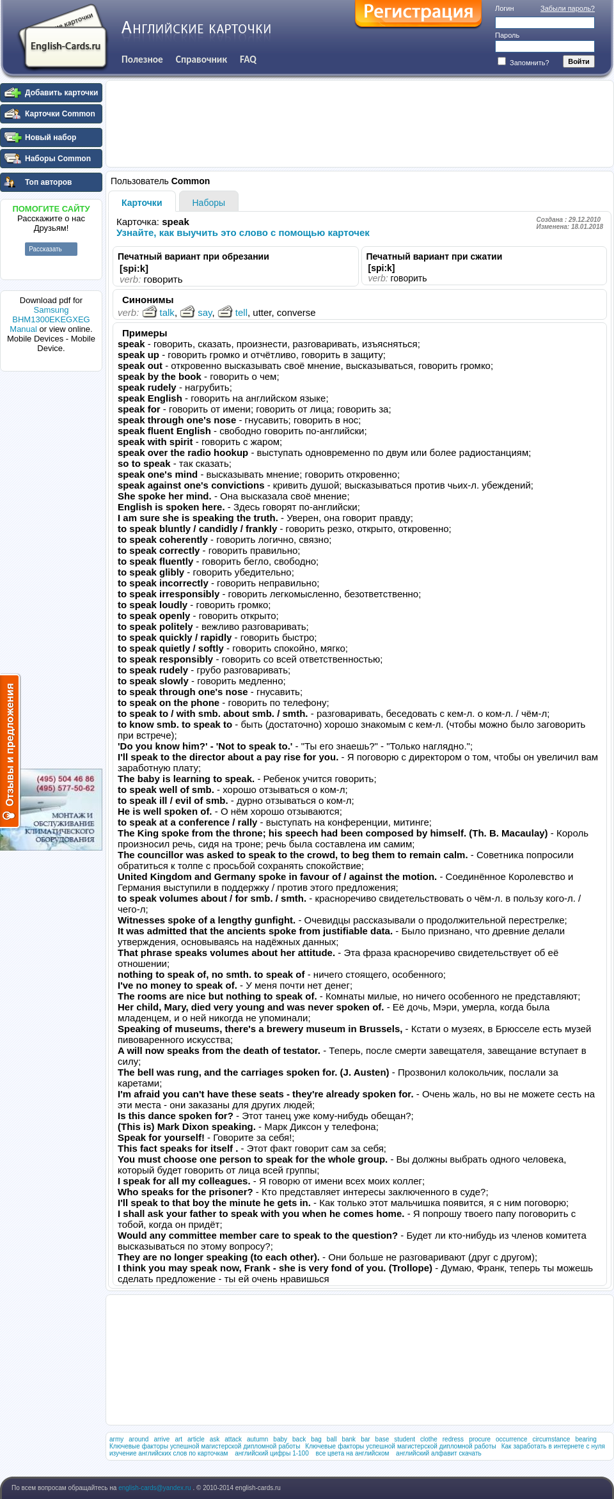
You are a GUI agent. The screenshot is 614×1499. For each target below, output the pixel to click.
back (299, 1439)
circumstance (552, 1439)
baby (280, 1439)
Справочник (201, 59)
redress (453, 1439)
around (138, 1439)
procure (480, 1439)
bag (316, 1439)
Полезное (142, 59)
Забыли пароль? (567, 8)
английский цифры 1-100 (272, 1453)
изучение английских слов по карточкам (168, 1453)
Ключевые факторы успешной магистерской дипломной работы (204, 1446)
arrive (161, 1439)
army (116, 1439)
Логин (504, 8)
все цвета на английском (353, 1453)
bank (349, 1439)
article (196, 1439)
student (404, 1439)
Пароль (507, 35)
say (196, 312)
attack (233, 1439)
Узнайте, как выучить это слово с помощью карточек (243, 232)
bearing (585, 1439)
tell (232, 312)
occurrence (511, 1439)
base (382, 1439)
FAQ (248, 59)
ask (215, 1439)
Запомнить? (523, 63)
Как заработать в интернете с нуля (553, 1446)
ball (332, 1439)
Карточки (142, 203)
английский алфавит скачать (439, 1453)
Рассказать (45, 249)
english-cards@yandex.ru (155, 1487)
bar (365, 1439)
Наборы (209, 203)
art (178, 1439)
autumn (257, 1439)
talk (158, 312)
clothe (428, 1439)
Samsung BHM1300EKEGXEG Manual (50, 319)
